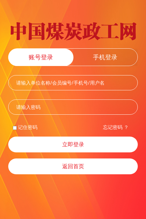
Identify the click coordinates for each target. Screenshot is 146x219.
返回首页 (73, 166)
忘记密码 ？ (116, 127)
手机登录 (105, 57)
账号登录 (41, 57)
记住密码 (25, 127)
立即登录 (73, 144)
